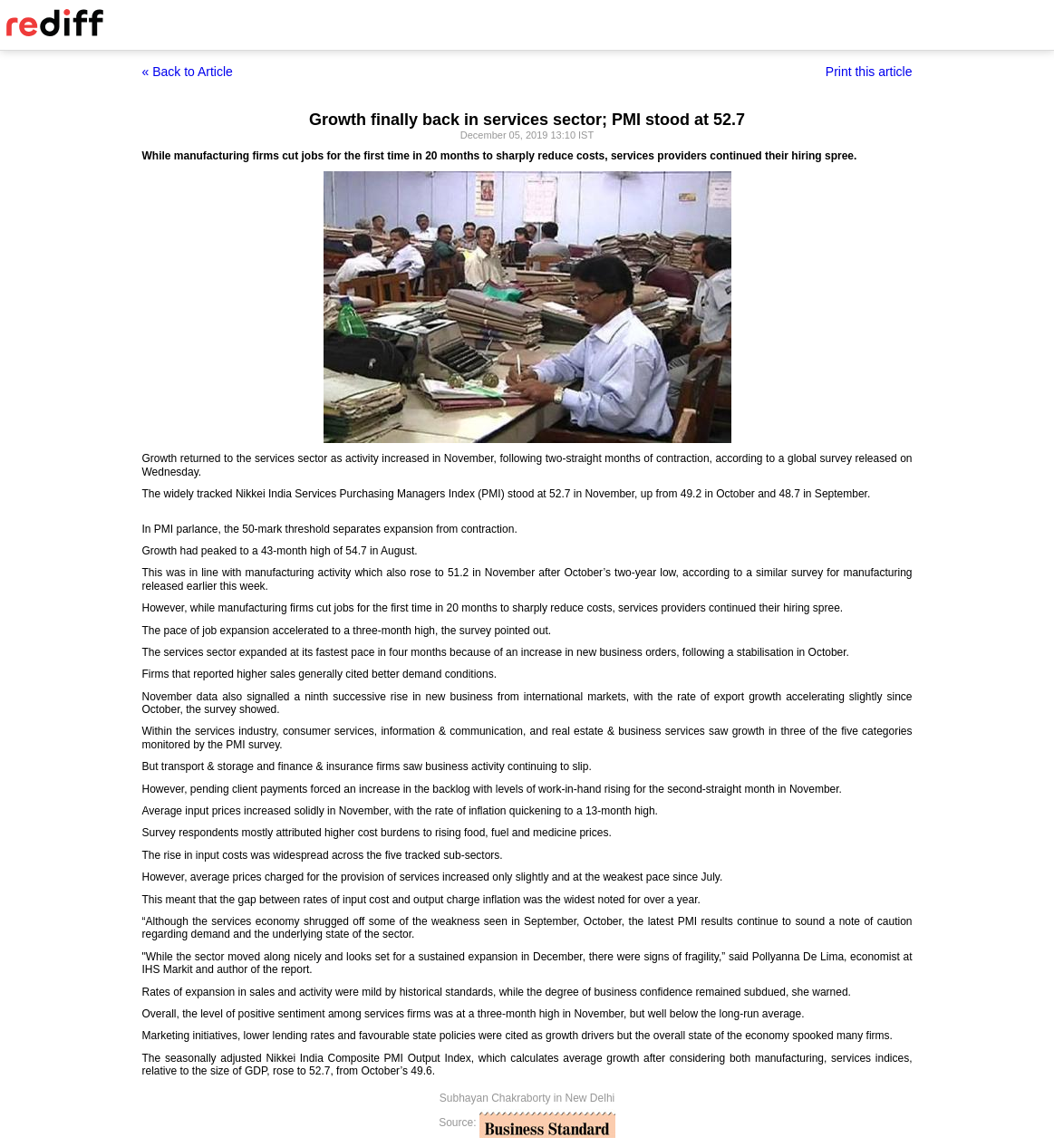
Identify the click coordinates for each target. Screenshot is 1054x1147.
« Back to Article (187, 71)
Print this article (869, 71)
